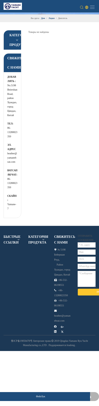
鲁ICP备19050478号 (21, 341)
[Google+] (62, 327)
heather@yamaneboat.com (12, 157)
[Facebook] (55, 327)
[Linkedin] (55, 332)
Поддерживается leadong (62, 345)
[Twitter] (62, 332)
